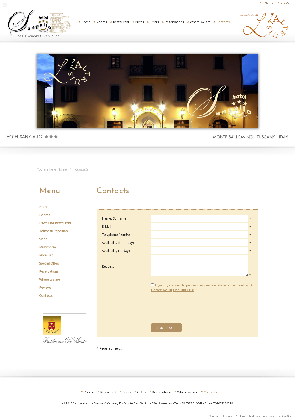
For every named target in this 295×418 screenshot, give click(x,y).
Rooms (101, 22)
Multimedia (47, 247)
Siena (43, 239)
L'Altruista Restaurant (55, 223)
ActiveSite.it (286, 416)
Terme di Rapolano (53, 231)
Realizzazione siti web (262, 416)
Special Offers (49, 263)
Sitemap (214, 416)
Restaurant (121, 22)
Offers (154, 22)
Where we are (200, 22)
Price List (46, 255)
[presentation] (179, 305)
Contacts (223, 22)
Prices (139, 22)
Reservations (174, 22)
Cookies (240, 416)
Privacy (227, 416)
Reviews (45, 287)
